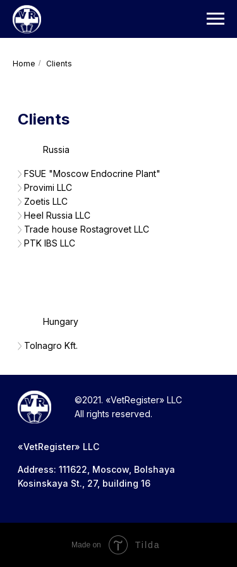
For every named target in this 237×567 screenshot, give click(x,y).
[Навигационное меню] (215, 19)
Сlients (59, 63)
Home (24, 63)
